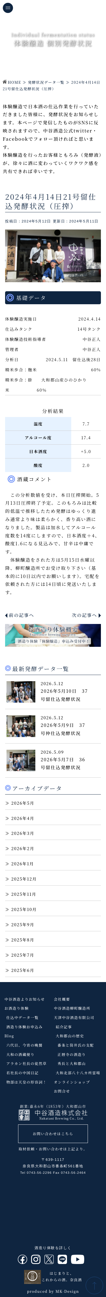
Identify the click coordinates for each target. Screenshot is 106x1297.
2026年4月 (22, 818)
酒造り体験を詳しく (53, 1248)
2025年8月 (22, 940)
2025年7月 (22, 955)
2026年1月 (22, 863)
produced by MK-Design (53, 1291)
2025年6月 (22, 970)
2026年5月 (22, 803)
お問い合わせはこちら (53, 1133)
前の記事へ (21, 615)
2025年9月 (22, 924)
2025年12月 (24, 879)
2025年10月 (24, 909)
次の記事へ (84, 615)
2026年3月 (22, 833)
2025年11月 (23, 894)
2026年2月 (22, 848)
